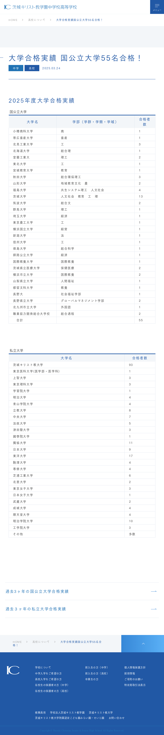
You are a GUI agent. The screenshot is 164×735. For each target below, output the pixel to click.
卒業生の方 (91, 679)
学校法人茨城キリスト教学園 (67, 712)
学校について (43, 667)
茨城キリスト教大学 (101, 712)
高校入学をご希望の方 (48, 679)
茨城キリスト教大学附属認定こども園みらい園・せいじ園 (69, 717)
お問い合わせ (117, 717)
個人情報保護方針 (135, 667)
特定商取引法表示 (135, 684)
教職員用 (40, 712)
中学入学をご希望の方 (48, 673)
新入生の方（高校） (97, 673)
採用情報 (129, 673)
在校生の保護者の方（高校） (52, 690)
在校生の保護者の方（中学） (52, 684)
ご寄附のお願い (133, 679)
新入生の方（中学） (97, 667)
